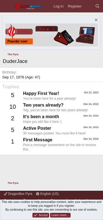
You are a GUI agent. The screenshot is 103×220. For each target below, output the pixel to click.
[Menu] (7, 6)
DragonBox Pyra (18, 194)
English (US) (47, 194)
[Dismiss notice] (95, 20)
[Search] (97, 6)
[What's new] (88, 6)
